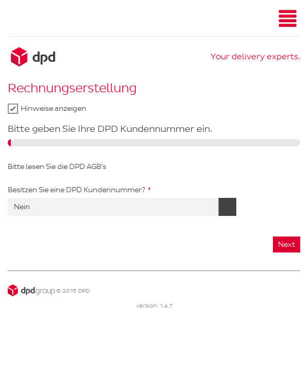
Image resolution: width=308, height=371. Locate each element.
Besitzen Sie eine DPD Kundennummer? (76, 189)
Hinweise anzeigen (53, 108)
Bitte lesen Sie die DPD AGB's (57, 166)
